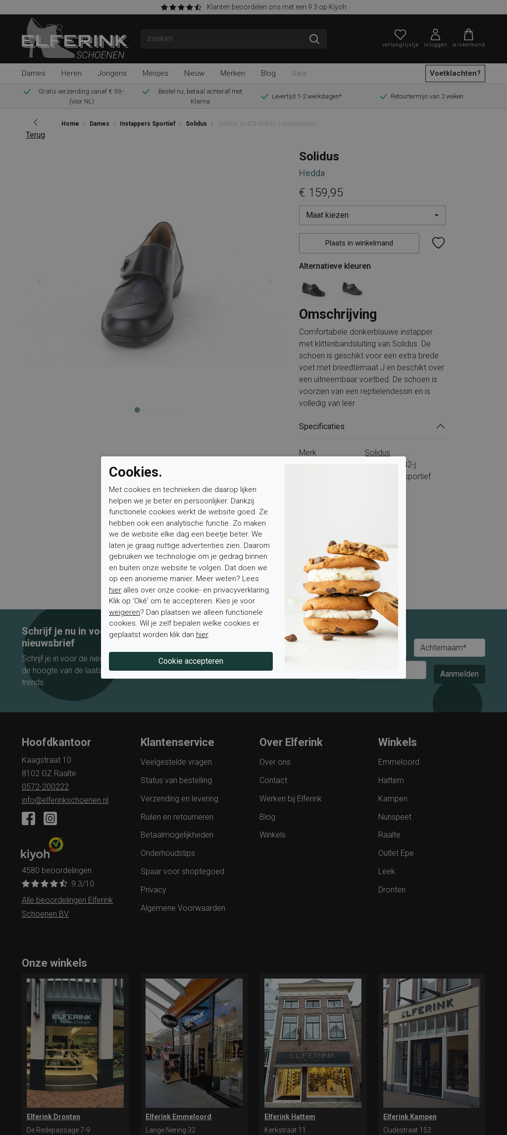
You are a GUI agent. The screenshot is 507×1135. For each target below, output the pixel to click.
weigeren (124, 612)
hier (115, 590)
